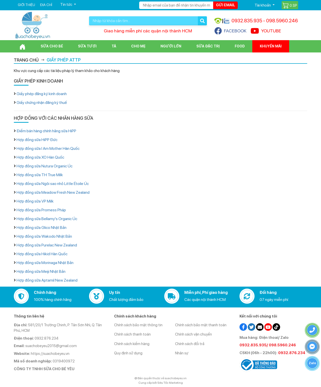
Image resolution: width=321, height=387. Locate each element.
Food (240, 46)
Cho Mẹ (138, 46)
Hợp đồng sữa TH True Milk (40, 174)
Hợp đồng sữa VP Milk (35, 201)
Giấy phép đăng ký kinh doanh (42, 93)
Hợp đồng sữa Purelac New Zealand (47, 245)
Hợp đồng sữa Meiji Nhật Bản (41, 271)
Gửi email (225, 5)
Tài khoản (263, 5)
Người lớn (170, 46)
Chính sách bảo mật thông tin (138, 325)
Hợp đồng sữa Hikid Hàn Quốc (42, 253)
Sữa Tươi (87, 46)
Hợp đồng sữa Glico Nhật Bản (41, 227)
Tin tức (66, 4)
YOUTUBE (266, 31)
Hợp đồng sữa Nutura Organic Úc (44, 166)
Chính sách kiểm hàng (131, 344)
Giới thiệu (26, 5)
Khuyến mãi (271, 46)
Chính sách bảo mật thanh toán (200, 325)
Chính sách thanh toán (132, 334)
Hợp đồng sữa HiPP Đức (37, 139)
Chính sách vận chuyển (193, 334)
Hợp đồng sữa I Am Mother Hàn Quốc (48, 148)
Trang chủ (26, 59)
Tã (114, 46)
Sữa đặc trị (208, 46)
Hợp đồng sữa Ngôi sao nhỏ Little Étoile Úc (53, 183)
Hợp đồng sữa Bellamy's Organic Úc (47, 218)
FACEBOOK (230, 31)
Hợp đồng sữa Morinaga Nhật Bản (45, 262)
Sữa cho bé (52, 46)
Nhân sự (181, 353)
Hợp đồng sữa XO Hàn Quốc (40, 157)
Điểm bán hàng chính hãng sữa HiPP (46, 130)
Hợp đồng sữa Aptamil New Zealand (47, 280)
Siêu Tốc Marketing (170, 382)
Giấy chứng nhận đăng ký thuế (42, 102)
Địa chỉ (46, 5)
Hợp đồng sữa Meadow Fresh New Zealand (53, 192)
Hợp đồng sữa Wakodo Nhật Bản (44, 236)
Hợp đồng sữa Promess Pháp (41, 210)
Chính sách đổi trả (189, 344)
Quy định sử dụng (128, 353)
